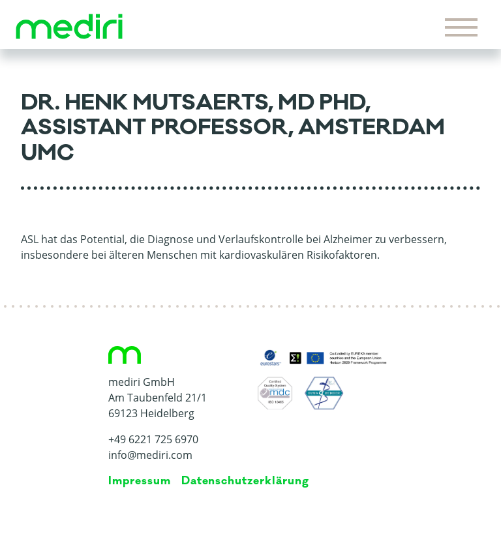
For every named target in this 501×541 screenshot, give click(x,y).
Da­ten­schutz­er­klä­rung (245, 481)
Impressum (139, 481)
